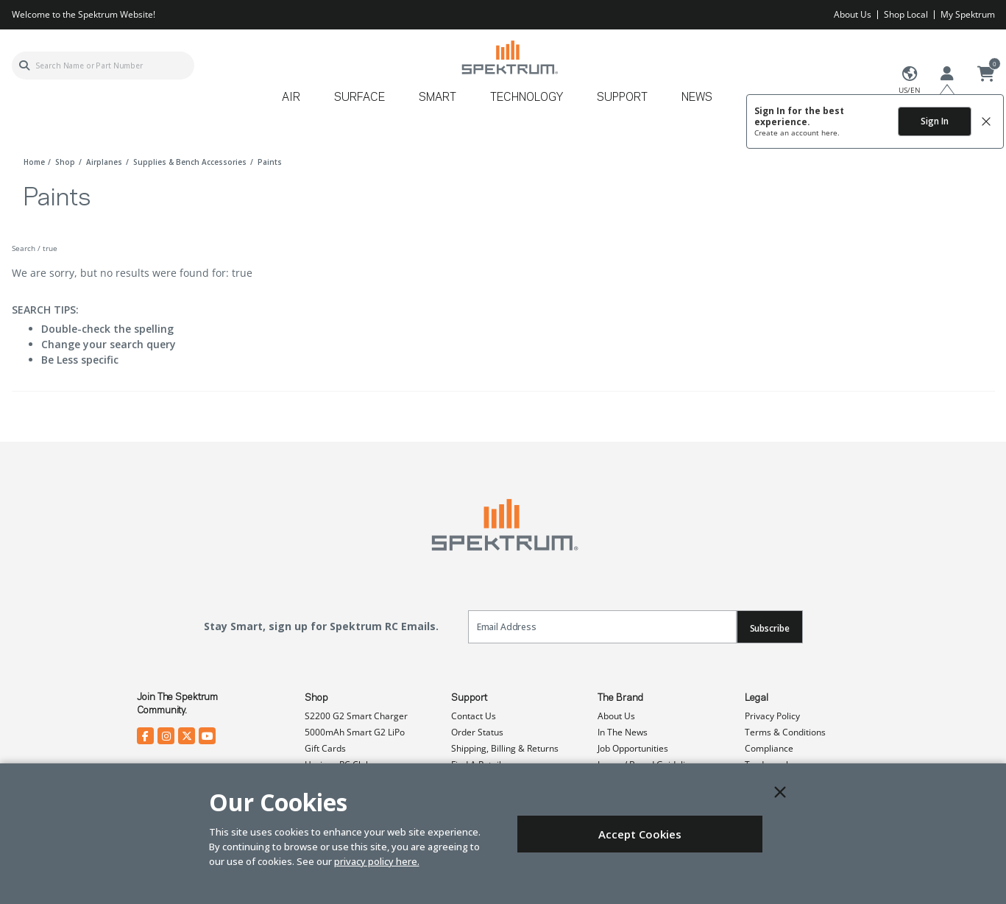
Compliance (769, 748)
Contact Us (473, 716)
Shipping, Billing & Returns (505, 748)
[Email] (602, 626)
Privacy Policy (772, 716)
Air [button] (291, 98)
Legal (756, 697)
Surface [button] (359, 98)
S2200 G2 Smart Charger (356, 716)
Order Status (477, 732)
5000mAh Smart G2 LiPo (355, 732)
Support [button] (622, 98)
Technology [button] (526, 98)
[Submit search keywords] (24, 65)
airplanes (104, 162)
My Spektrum (968, 14)
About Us (852, 14)
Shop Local (906, 14)
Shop (316, 697)
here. (830, 132)
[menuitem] (297, 103)
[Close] (780, 792)
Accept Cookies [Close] (639, 834)
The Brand (620, 697)
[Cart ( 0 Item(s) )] (986, 74)
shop (65, 162)
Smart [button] (437, 98)
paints (270, 162)
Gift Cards (325, 748)
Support (469, 697)
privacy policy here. (376, 861)
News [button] (696, 98)
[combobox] (103, 66)
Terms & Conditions (785, 732)
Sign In (935, 121)
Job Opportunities (633, 748)
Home (34, 162)
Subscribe (770, 628)
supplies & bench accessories (190, 162)
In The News (623, 732)
